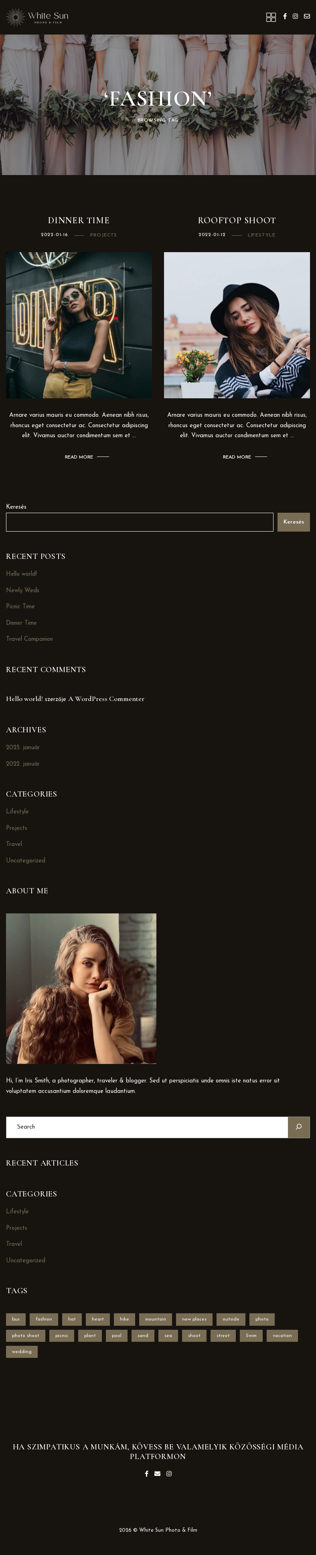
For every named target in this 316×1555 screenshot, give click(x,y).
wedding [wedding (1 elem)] (22, 1351)
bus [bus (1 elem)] (16, 1319)
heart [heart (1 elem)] (98, 1319)
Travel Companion (29, 639)
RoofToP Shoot (237, 220)
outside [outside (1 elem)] (231, 1319)
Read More (79, 457)
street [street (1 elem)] (223, 1335)
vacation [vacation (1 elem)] (282, 1335)
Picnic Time (20, 607)
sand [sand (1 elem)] (143, 1335)
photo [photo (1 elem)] (262, 1319)
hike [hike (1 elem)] (124, 1319)
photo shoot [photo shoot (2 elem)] (25, 1335)
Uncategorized (25, 861)
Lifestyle (261, 235)
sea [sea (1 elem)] (168, 1335)
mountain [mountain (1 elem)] (155, 1319)
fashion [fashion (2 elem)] (44, 1319)
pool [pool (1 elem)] (117, 1335)
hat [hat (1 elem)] (72, 1319)
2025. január (23, 748)
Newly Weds (22, 591)
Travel (14, 845)
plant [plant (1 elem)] (90, 1335)
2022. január (23, 764)
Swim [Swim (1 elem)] (251, 1335)
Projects (103, 235)
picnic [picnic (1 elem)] (61, 1335)
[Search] (299, 1127)
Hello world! (21, 574)
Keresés (16, 507)
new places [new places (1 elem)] (194, 1319)
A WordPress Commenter (106, 698)
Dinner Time (79, 220)
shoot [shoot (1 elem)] (194, 1335)
